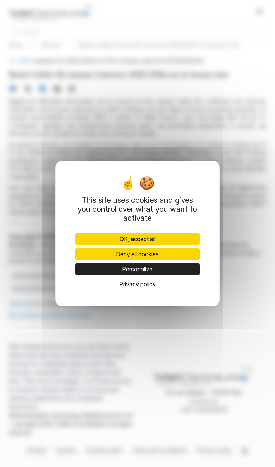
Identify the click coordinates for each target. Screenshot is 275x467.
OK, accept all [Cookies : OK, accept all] (137, 239)
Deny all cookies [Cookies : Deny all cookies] (137, 254)
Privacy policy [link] (137, 284)
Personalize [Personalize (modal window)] (137, 269)
